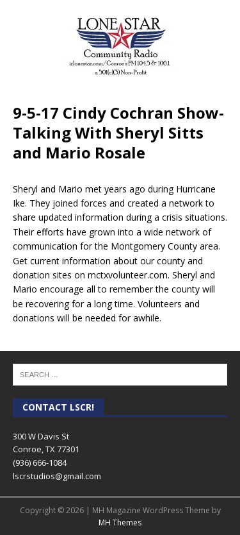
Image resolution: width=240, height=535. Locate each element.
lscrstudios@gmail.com (57, 476)
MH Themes (120, 522)
